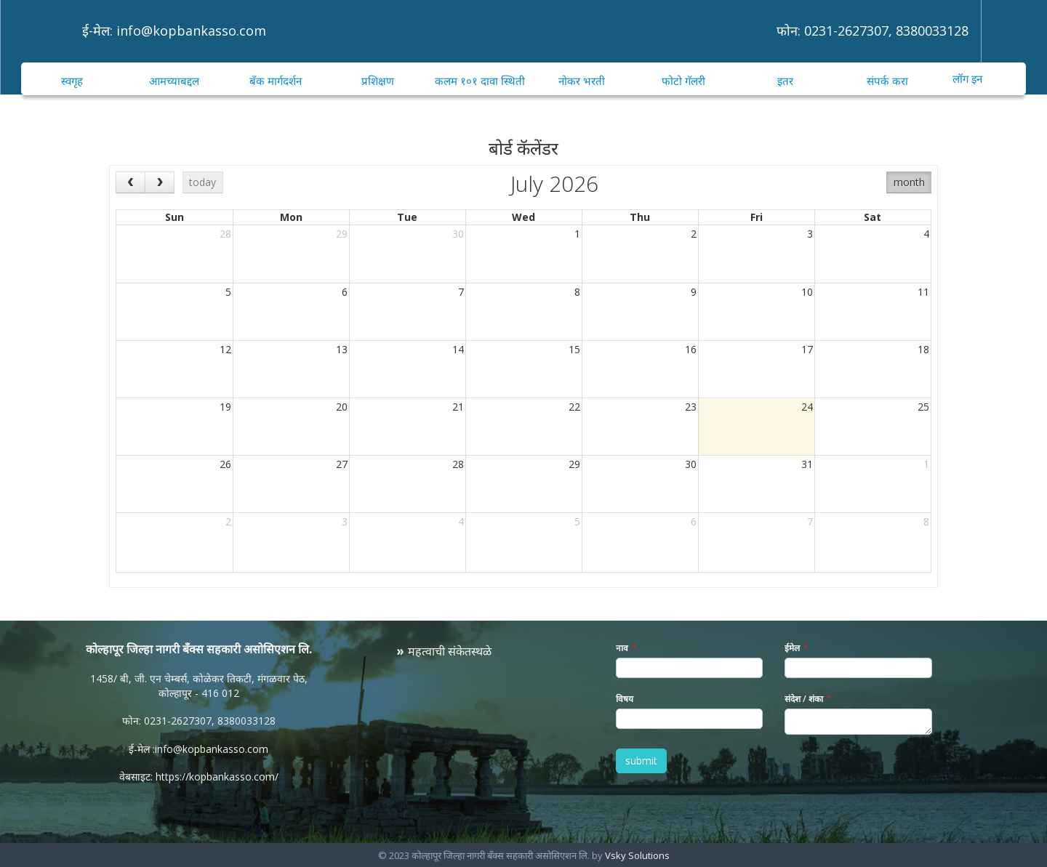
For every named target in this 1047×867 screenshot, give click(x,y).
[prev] (130, 182)
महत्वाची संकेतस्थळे (450, 651)
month (909, 182)
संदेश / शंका (804, 699)
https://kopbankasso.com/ (217, 776)
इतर (785, 80)
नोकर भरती (581, 80)
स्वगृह (72, 80)
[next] (159, 182)
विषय (624, 699)
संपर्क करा (887, 80)
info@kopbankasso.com (191, 30)
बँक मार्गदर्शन (275, 80)
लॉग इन (967, 78)
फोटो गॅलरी (683, 80)
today (202, 182)
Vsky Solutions (637, 855)
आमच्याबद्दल (174, 80)
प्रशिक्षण (377, 80)
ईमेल (792, 648)
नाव (622, 648)
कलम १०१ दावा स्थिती (480, 80)
